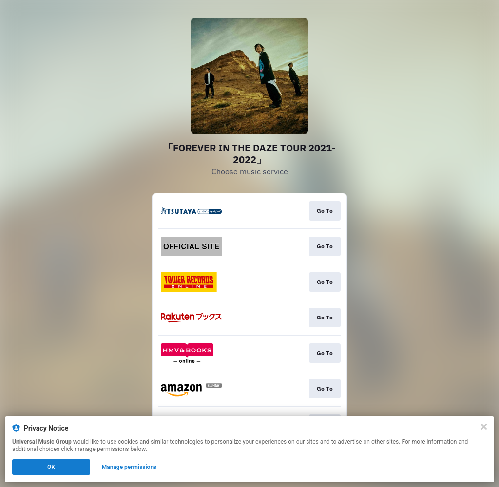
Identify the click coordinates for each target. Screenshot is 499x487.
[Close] (484, 426)
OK (51, 467)
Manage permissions (129, 467)
